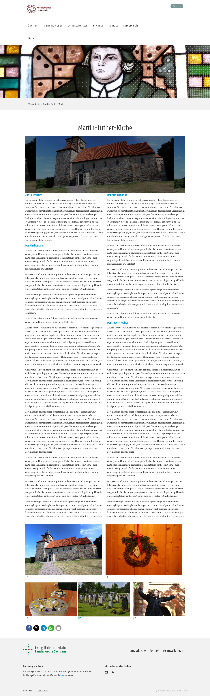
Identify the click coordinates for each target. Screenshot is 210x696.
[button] (29, 628)
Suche (175, 6)
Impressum (28, 690)
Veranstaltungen (173, 650)
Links (31, 38)
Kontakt (154, 650)
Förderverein (131, 25)
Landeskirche (137, 650)
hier (62, 675)
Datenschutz (42, 690)
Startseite (36, 104)
